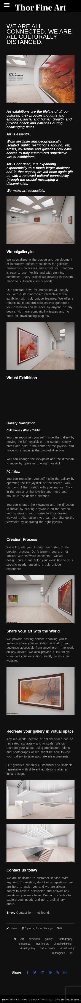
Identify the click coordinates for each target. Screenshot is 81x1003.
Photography (65, 938)
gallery (48, 938)
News (14, 928)
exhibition (34, 938)
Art (22, 938)
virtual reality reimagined (63, 951)
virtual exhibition (63, 943)
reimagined (24, 943)
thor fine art (42, 943)
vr (71, 953)
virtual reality (47, 948)
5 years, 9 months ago (39, 928)
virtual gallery (27, 948)
